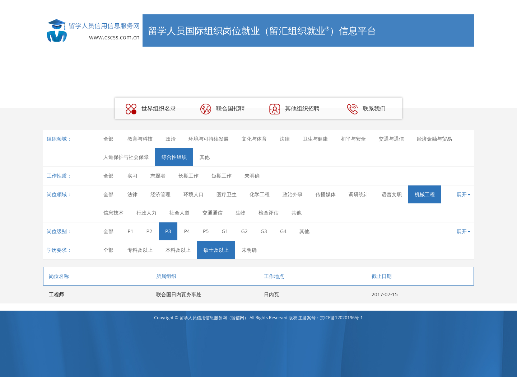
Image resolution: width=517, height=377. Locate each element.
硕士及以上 (216, 249)
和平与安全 (353, 138)
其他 (205, 157)
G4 (283, 231)
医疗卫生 (226, 194)
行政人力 (146, 212)
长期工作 (188, 175)
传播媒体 (326, 194)
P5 (206, 231)
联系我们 (366, 109)
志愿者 (158, 175)
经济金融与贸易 (434, 138)
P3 (168, 231)
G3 (264, 231)
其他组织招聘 (294, 109)
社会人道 (179, 212)
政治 (171, 138)
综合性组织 (174, 157)
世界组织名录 (151, 109)
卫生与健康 (315, 138)
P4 (187, 231)
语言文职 (392, 194)
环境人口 (193, 194)
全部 (108, 138)
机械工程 (425, 194)
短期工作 (221, 175)
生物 (241, 212)
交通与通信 (391, 138)
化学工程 (260, 194)
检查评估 (268, 212)
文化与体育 (254, 138)
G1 (225, 231)
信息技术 (113, 212)
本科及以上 (178, 249)
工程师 (56, 294)
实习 (132, 175)
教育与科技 (140, 138)
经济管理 (160, 194)
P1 (130, 231)
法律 (285, 138)
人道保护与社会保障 (126, 157)
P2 (149, 231)
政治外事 (293, 194)
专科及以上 (140, 249)
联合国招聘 (222, 109)
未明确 (252, 175)
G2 (244, 231)
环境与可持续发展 (208, 138)
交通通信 (212, 212)
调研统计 (359, 194)
